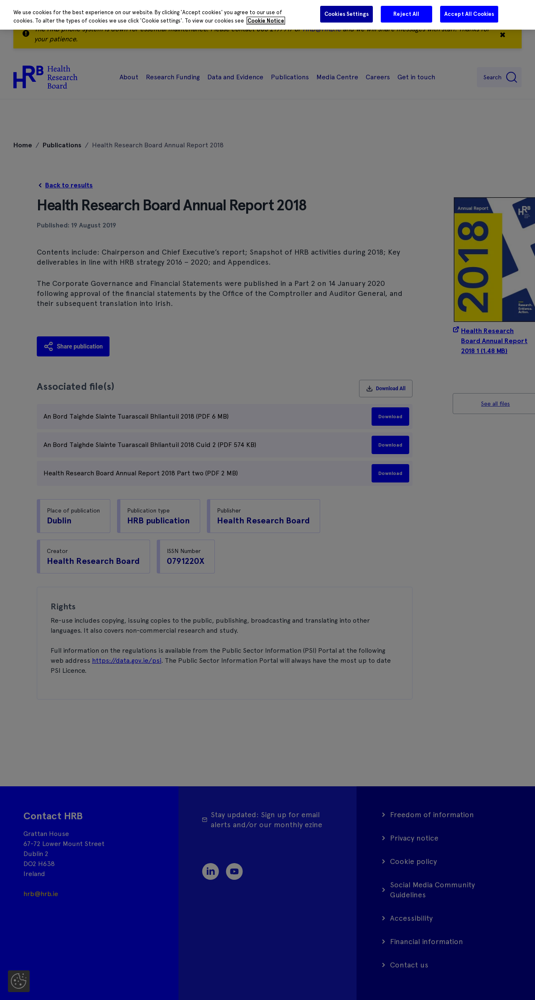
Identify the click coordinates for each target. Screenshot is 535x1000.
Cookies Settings (346, 14)
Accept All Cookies (469, 14)
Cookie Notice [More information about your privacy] (265, 21)
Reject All (406, 14)
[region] (267, 15)
